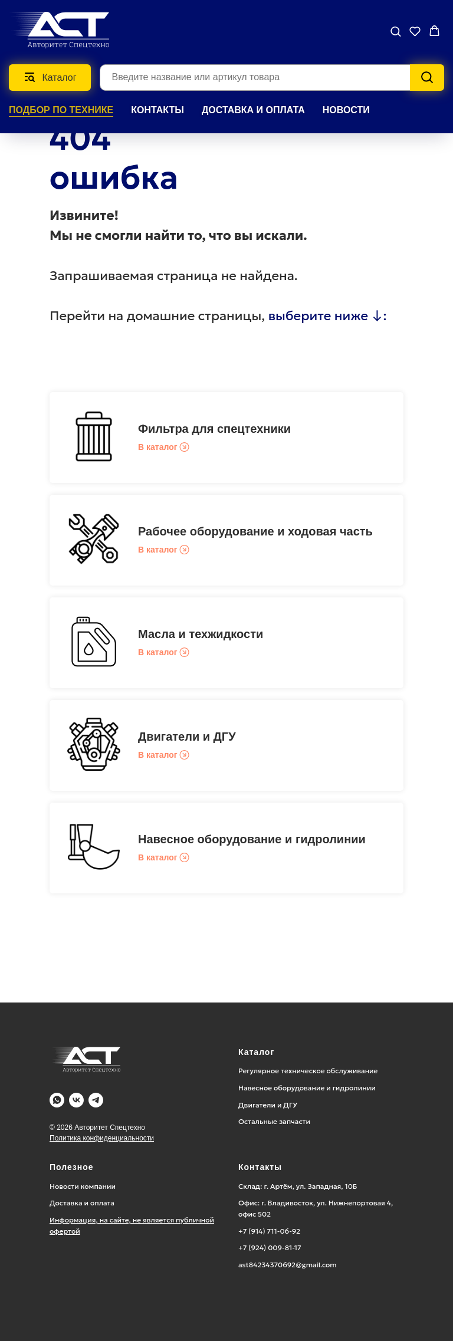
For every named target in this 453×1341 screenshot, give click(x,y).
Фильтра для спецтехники (214, 428)
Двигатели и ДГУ (187, 736)
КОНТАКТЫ (157, 110)
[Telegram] (95, 1100)
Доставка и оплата (82, 1202)
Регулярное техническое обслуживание (308, 1070)
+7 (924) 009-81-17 (269, 1247)
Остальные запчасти (274, 1121)
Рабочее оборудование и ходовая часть (255, 531)
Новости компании (83, 1186)
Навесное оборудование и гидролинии (252, 839)
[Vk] (76, 1100)
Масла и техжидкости (200, 633)
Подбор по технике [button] (61, 110)
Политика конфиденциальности (102, 1138)
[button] (395, 31)
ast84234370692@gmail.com (287, 1264)
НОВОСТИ (346, 110)
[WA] (57, 1100)
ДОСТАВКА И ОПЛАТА (253, 110)
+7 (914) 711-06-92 (269, 1231)
